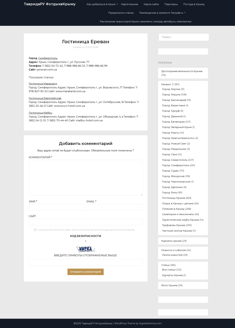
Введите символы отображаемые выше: (85, 255)
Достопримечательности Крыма (181, 71)
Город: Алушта (171, 94)
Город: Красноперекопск (178, 138)
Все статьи (168, 269)
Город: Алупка (171, 89)
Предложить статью (121, 12)
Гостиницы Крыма (173, 197)
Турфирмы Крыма (173, 225)
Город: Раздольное (174, 148)
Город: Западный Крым (177, 127)
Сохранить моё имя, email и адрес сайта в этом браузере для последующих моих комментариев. (86, 230)
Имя (33, 201)
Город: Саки (169, 154)
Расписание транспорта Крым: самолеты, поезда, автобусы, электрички (145, 21)
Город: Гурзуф (171, 110)
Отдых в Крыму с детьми (178, 203)
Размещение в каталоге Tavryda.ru (161, 12)
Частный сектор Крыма (177, 230)
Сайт (32, 216)
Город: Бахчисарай (174, 100)
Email (91, 201)
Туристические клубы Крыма (180, 219)
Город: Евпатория (173, 121)
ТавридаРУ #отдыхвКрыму (50, 4)
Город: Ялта (169, 192)
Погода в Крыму (194, 4)
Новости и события (173, 250)
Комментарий (40, 157)
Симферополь (47, 58)
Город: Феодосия (173, 176)
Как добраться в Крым (101, 4)
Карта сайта (151, 4)
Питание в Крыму (173, 208)
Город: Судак (170, 170)
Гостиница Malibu (40, 112)
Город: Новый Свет (174, 143)
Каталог (166, 84)
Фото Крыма (169, 285)
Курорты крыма (171, 240)
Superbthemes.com (150, 323)
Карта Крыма (129, 4)
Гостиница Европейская (45, 98)
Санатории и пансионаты (178, 214)
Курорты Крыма (172, 275)
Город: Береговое (173, 105)
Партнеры (171, 4)
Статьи (165, 265)
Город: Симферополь (175, 165)
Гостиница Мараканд (43, 83)
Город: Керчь (170, 132)
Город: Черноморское (176, 181)
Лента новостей (172, 254)
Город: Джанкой (172, 116)
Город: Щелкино (172, 187)
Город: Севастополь (174, 159)
